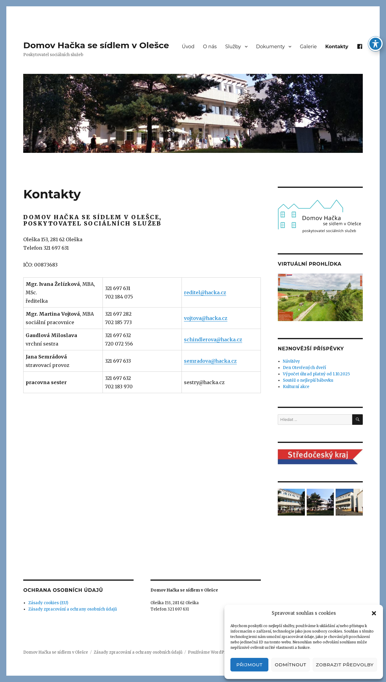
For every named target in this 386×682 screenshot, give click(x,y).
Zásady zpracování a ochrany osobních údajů (72, 609)
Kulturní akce (296, 386)
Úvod (188, 46)
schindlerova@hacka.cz (213, 339)
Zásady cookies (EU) (48, 602)
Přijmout (249, 665)
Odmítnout (290, 665)
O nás (210, 46)
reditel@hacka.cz (205, 292)
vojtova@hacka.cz (205, 318)
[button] (374, 613)
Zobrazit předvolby (345, 665)
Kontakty (336, 46)
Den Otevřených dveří (304, 367)
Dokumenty (270, 46)
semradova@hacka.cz (210, 361)
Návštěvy (291, 361)
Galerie (308, 46)
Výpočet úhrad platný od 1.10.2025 (316, 374)
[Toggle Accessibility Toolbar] (375, 43)
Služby (233, 46)
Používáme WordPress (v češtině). (221, 652)
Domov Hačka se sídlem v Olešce (96, 45)
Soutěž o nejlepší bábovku (308, 380)
